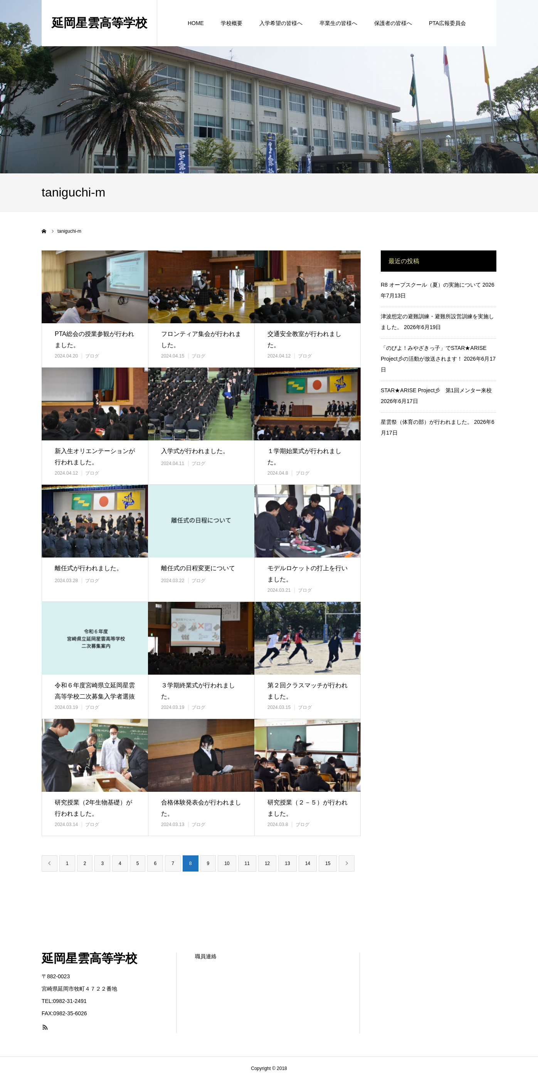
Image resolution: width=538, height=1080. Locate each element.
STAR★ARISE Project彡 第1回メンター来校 (436, 390)
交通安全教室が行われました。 (304, 339)
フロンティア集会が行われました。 (201, 339)
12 (267, 863)
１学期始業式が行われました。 (304, 456)
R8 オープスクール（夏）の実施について (431, 285)
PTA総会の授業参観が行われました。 (94, 339)
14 (307, 863)
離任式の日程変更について (198, 568)
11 (247, 863)
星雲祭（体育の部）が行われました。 (426, 422)
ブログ (92, 356)
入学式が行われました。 (195, 451)
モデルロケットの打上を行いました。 (307, 574)
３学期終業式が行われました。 (198, 691)
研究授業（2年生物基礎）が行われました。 (93, 808)
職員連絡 (206, 956)
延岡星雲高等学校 (89, 958)
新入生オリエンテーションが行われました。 (95, 456)
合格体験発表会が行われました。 (201, 808)
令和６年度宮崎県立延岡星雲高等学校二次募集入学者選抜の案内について (95, 696)
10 (226, 863)
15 (327, 863)
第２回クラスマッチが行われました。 (307, 691)
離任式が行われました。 (89, 568)
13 (287, 863)
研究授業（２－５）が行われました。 (307, 808)
